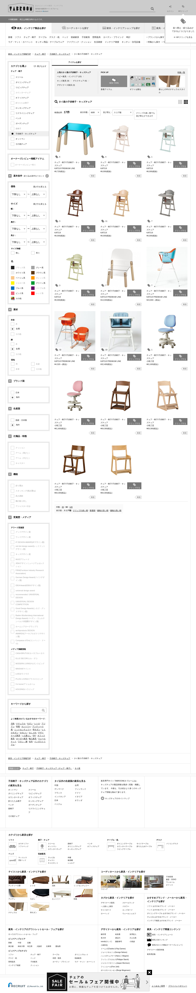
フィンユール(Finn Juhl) (110, 967)
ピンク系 (19, 293)
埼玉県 (29, 946)
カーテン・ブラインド (113, 37)
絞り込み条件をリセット (34, 176)
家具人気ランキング (160, 940)
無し (18, 253)
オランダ (78, 800)
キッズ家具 (61, 81)
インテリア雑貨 (112, 42)
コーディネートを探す (77, 28)
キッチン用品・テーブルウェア (49, 42)
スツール (19, 77)
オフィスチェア (22, 98)
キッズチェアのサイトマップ (117, 798)
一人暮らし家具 (107, 906)
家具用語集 (151, 954)
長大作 (103, 938)
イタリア (78, 797)
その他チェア (21, 144)
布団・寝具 (57, 958)
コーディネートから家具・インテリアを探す (123, 871)
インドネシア (60, 797)
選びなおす (41, 66)
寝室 (153, 882)
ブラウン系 (40, 273)
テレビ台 (51, 857)
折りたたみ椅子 (14, 801)
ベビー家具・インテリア (67, 76)
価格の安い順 (102, 510)
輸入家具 (32, 739)
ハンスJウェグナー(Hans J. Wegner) (115, 956)
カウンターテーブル (124, 846)
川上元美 (133, 938)
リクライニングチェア (25, 113)
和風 (18, 726)
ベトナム (58, 804)
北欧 (13, 724)
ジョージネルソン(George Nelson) (114, 952)
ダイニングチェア (23, 82)
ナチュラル (21, 724)
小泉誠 (132, 941)
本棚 (69, 857)
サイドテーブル (143, 844)
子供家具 (86, 37)
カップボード (127, 910)
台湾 (77, 785)
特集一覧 (181, 72)
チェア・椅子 (30, 37)
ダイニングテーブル (124, 844)
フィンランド (80, 789)
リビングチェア (22, 87)
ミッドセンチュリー (22, 730)
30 (63, 507)
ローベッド (105, 913)
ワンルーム (170, 882)
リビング (110, 882)
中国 (56, 785)
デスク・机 (54, 37)
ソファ (18, 37)
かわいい (23, 733)
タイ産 (77, 768)
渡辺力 (117, 938)
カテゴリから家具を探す (20, 835)
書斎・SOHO (171, 879)
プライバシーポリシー (177, 986)
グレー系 (39, 268)
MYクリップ (183, 8)
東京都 (11, 946)
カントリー (26, 726)
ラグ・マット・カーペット (20, 42)
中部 (19, 943)
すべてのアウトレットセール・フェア (22, 934)
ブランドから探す (156, 37)
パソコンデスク (172, 844)
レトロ (37, 724)
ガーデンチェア (22, 123)
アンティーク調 (18, 881)
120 (71, 507)
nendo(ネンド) (106, 941)
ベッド (65, 37)
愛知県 (58, 946)
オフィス (169, 885)
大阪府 (39, 946)
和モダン (36, 730)
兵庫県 (48, 946)
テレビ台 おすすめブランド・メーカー (162, 917)
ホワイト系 (20, 273)
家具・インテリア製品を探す (31, 28)
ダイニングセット (81, 954)
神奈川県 (21, 946)
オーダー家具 (21, 739)
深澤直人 (133, 934)
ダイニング (132, 882)
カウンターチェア (15, 797)
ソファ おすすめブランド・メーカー (161, 906)
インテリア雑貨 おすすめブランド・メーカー (164, 921)
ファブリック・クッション (79, 42)
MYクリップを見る (184, 37)
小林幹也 (104, 945)
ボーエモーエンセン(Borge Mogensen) (115, 970)
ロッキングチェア (23, 108)
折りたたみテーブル (144, 846)
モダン (30, 724)
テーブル (43, 37)
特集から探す (154, 42)
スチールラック (128, 903)
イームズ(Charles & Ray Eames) (113, 949)
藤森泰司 (118, 941)
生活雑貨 (98, 42)
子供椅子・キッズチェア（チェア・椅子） (54, 768)
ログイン (170, 8)
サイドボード (106, 910)
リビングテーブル (124, 849)
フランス (58, 793)
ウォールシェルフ (129, 913)
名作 (31, 742)
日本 (17, 393)
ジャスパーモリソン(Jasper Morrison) (115, 963)
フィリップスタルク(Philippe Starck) (115, 959)
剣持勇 (117, 934)
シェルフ (71, 863)
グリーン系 (40, 283)
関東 (10, 943)
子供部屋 (169, 877)
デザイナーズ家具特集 (155, 950)
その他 (18, 298)
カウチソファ (23, 844)
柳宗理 (103, 934)
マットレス (22, 857)
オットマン (20, 139)
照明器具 (96, 37)
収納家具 (75, 37)
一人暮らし (26, 736)
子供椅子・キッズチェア (26, 134)
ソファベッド (23, 846)
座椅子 (11, 809)
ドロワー (125, 906)
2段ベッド (22, 860)
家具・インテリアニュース (162, 935)
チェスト (51, 860)
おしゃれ (32, 733)
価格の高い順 (115, 510)
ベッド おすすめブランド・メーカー (161, 910)
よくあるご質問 (158, 986)
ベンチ (18, 118)
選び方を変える (39, 187)
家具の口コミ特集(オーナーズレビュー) (167, 945)
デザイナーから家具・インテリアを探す (121, 929)
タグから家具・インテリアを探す (117, 897)
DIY (34, 736)
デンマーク (59, 789)
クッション (34, 965)
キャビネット (53, 863)
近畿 (29, 943)
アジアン (18, 894)
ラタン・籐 (22, 742)
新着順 (92, 510)
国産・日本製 (21, 420)
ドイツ (77, 793)
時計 (128, 37)
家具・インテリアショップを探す (123, 28)
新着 (10, 37)
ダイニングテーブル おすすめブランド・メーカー (166, 913)
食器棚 (70, 860)
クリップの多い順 (80, 510)
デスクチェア (78, 81)
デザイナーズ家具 (64, 85)
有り (38, 253)
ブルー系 (19, 288)
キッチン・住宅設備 (131, 42)
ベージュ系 (20, 278)
